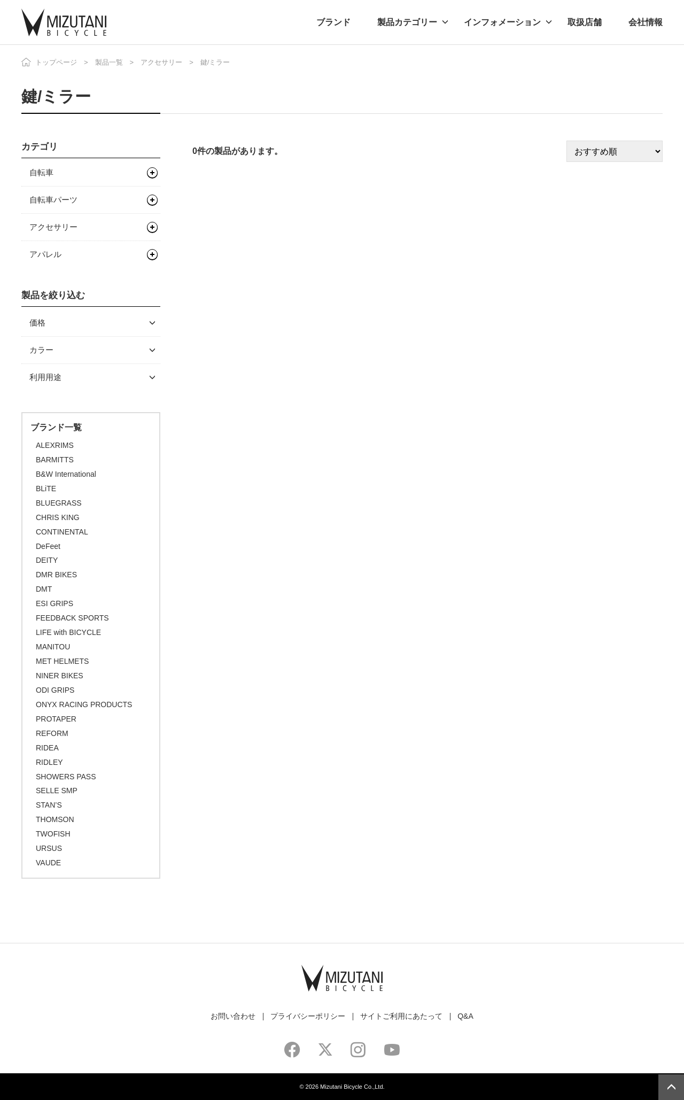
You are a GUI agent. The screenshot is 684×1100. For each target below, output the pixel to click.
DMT (44, 589)
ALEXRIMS (55, 445)
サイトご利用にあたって (401, 1016)
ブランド (333, 22)
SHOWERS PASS (66, 776)
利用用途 (45, 377)
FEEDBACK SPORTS (72, 618)
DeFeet (48, 546)
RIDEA (47, 747)
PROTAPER (56, 719)
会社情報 (645, 22)
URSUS (49, 848)
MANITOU (53, 646)
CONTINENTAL (62, 532)
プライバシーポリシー (307, 1016)
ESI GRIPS (54, 603)
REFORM (52, 733)
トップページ (56, 62)
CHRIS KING (58, 517)
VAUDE (48, 862)
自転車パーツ (53, 199)
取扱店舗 (585, 22)
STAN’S (49, 805)
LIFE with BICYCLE (68, 632)
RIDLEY (49, 762)
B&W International (66, 474)
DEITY (47, 560)
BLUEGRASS (59, 503)
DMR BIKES (56, 574)
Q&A (465, 1016)
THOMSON (55, 819)
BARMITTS (55, 459)
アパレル (45, 254)
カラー (41, 349)
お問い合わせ (233, 1016)
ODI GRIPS (55, 690)
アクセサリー (161, 62)
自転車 (41, 172)
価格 (37, 322)
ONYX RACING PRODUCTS (84, 704)
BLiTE (46, 488)
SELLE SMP (56, 790)
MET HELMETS (62, 661)
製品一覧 (109, 62)
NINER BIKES (59, 675)
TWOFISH (53, 834)
